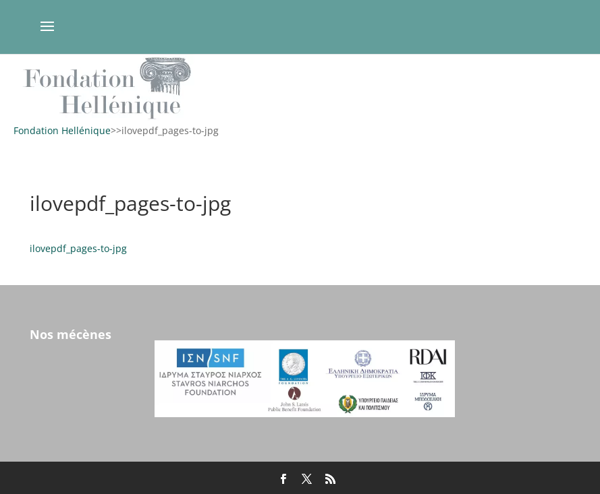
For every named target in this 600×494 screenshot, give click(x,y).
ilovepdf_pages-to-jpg (78, 248)
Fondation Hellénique (62, 130)
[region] (300, 88)
